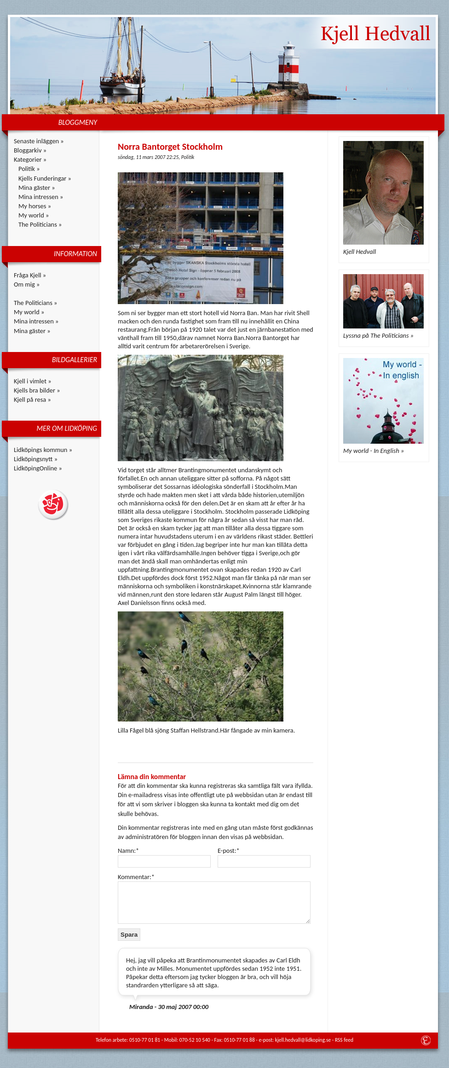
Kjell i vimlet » (33, 381)
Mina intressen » (40, 197)
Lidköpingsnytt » (36, 459)
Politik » (29, 168)
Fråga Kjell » (30, 275)
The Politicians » (40, 224)
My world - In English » (373, 450)
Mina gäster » (36, 187)
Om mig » (27, 284)
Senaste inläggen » (39, 141)
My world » (33, 215)
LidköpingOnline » (38, 468)
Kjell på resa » (32, 399)
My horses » (34, 206)
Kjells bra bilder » (37, 390)
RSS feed (344, 1040)
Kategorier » (30, 159)
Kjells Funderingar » (44, 178)
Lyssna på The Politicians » (378, 335)
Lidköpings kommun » (43, 450)
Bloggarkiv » (30, 150)
